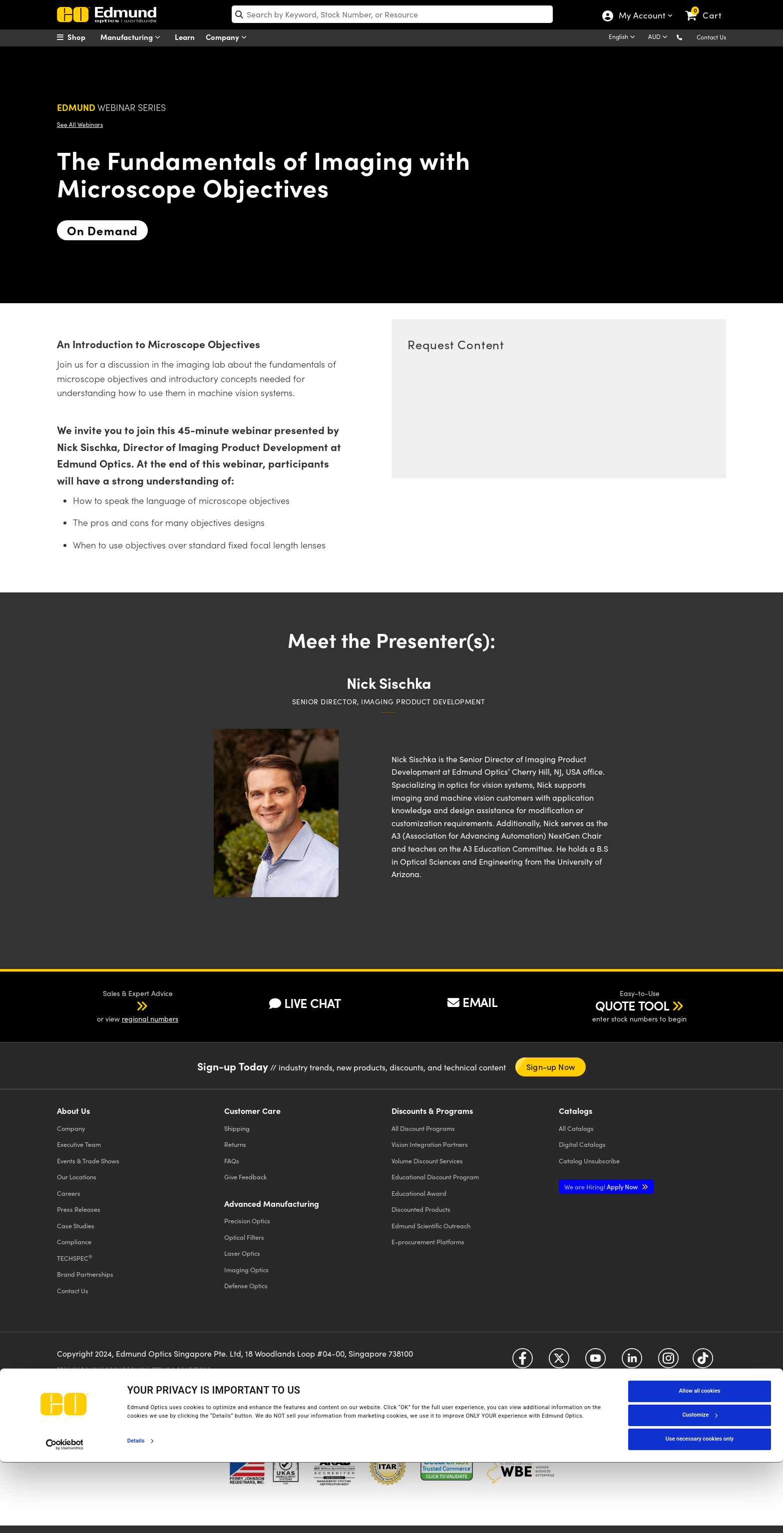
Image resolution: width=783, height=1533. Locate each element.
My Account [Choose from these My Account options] (641, 16)
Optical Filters (244, 1237)
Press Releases (78, 1209)
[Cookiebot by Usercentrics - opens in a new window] (64, 1515)
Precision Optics (247, 1220)
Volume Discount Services (427, 1160)
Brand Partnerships (85, 1274)
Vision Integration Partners (430, 1144)
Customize (699, 1486)
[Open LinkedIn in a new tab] (632, 1362)
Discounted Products (421, 1209)
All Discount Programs (423, 1128)
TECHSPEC (74, 1257)
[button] (687, 36)
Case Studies (75, 1225)
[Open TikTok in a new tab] (703, 1362)
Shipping (237, 1128)
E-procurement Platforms (428, 1241)
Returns (235, 1144)
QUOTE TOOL (632, 1006)
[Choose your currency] (659, 37)
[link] (708, 7)
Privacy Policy (78, 1369)
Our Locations (76, 1176)
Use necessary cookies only (700, 1510)
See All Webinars (80, 124)
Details (136, 1511)
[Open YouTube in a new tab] (595, 1362)
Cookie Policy (125, 1369)
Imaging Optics (246, 1269)
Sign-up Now (550, 1066)
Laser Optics (242, 1253)
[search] (392, 14)
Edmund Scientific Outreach (431, 1225)
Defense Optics (246, 1285)
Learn (185, 36)
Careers (68, 1193)
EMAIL (472, 1002)
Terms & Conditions (181, 1369)
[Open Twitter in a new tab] (559, 1362)
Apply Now (601, 1186)
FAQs (231, 1160)
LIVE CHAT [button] (305, 1003)
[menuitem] (82, 37)
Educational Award (419, 1193)
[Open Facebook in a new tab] (522, 1362)
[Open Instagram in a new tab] (668, 1362)
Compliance (74, 1241)
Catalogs (576, 1128)
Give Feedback (245, 1176)
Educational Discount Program (435, 1176)
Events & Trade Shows (88, 1160)
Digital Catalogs (582, 1144)
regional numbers (150, 1018)
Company (228, 37)
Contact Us (711, 37)
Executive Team (79, 1144)
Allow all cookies (700, 1462)
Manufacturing (132, 37)
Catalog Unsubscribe (589, 1160)
